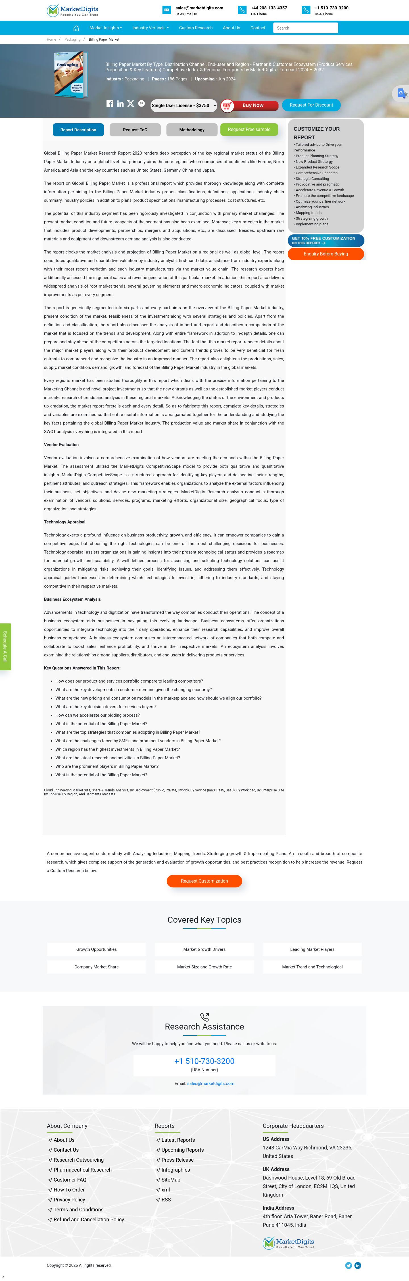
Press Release (178, 1160)
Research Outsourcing (79, 1160)
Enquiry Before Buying (326, 254)
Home (51, 39)
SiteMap (171, 1180)
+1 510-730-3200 (204, 1061)
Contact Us (66, 1150)
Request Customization (204, 881)
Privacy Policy (69, 1200)
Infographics (176, 1170)
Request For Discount (311, 105)
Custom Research (196, 27)
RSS (166, 1200)
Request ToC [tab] (135, 129)
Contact (258, 27)
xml (166, 1190)
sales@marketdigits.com (210, 1083)
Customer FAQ (70, 1180)
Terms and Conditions (79, 1210)
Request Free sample (249, 129)
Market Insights (104, 27)
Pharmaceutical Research (83, 1170)
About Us (231, 27)
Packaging (72, 39)
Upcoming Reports (183, 1150)
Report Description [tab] (78, 129)
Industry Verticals (148, 27)
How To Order (69, 1190)
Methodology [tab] (192, 129)
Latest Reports (178, 1140)
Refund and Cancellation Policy (89, 1219)
